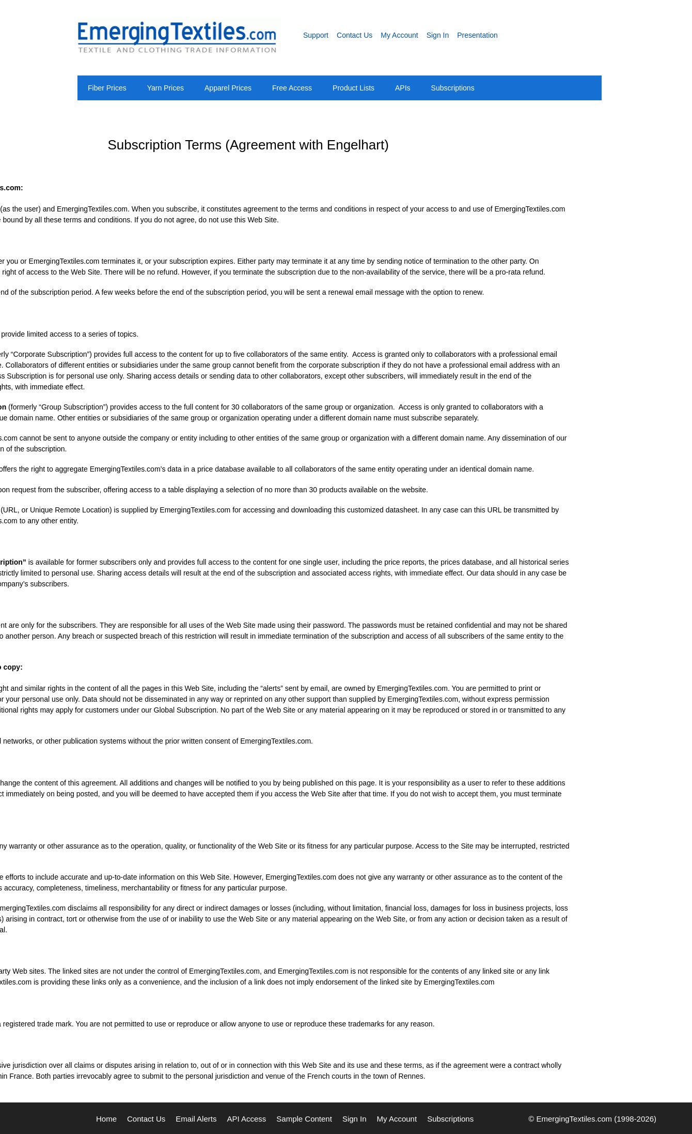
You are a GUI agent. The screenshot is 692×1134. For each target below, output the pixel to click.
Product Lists (353, 88)
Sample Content (304, 1118)
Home (106, 1118)
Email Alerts (196, 1118)
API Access (246, 1118)
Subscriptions (453, 88)
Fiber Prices (107, 88)
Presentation (477, 35)
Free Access (292, 88)
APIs (403, 88)
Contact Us (354, 35)
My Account (399, 35)
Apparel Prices (228, 88)
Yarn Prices (165, 88)
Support (315, 35)
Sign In (438, 35)
